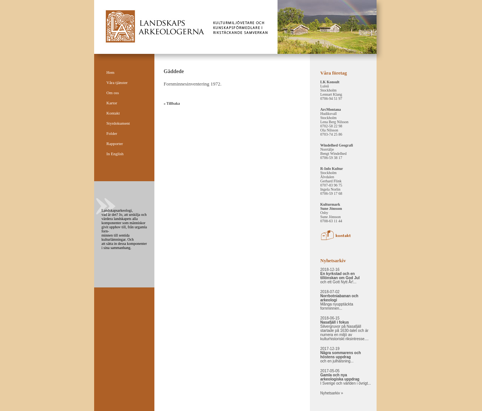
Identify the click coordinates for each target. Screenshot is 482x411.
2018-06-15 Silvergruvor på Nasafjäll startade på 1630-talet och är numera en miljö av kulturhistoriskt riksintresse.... (344, 328)
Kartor (112, 103)
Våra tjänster (117, 82)
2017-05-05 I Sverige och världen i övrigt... (345, 377)
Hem (110, 72)
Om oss (113, 92)
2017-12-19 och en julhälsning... (340, 355)
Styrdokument (118, 123)
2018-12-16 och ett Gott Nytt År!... (340, 275)
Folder (112, 133)
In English (115, 153)
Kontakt (113, 113)
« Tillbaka (172, 103)
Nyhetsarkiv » (331, 393)
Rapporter (115, 143)
